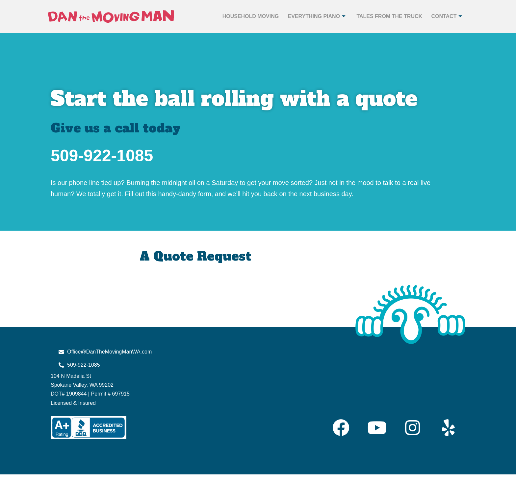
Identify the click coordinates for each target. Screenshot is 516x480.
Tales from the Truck (386, 16)
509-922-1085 (102, 156)
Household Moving (245, 16)
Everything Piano (313, 16)
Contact (444, 16)
